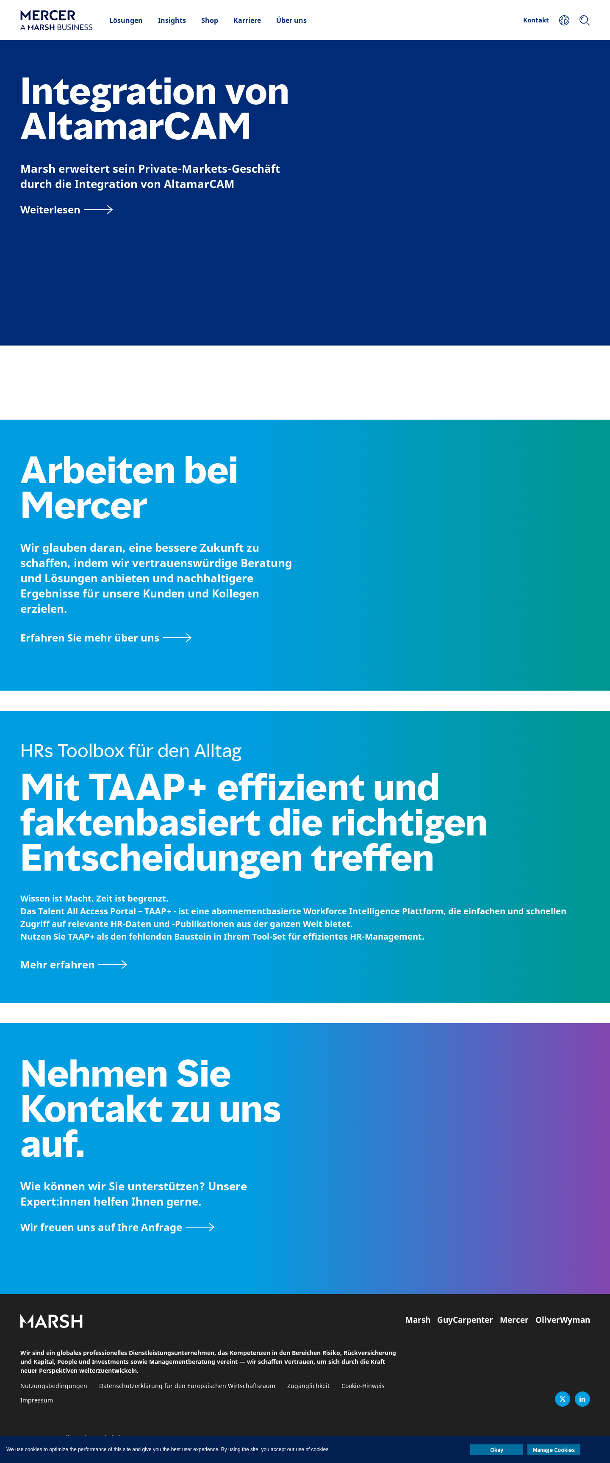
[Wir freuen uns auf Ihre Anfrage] (117, 1227)
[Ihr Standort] (564, 20)
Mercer (514, 1319)
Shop (209, 20)
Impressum (36, 1400)
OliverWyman (562, 1319)
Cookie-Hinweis (363, 1386)
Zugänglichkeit (308, 1386)
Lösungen (126, 20)
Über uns (291, 20)
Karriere (247, 20)
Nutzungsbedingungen (53, 1386)
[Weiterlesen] (66, 209)
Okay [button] (496, 1450)
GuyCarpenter (465, 1319)
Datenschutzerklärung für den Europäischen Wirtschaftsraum (187, 1386)
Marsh (417, 1319)
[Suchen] (584, 20)
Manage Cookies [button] (554, 1450)
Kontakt (536, 20)
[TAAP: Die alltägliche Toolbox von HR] (305, 964)
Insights (172, 20)
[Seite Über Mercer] (105, 637)
